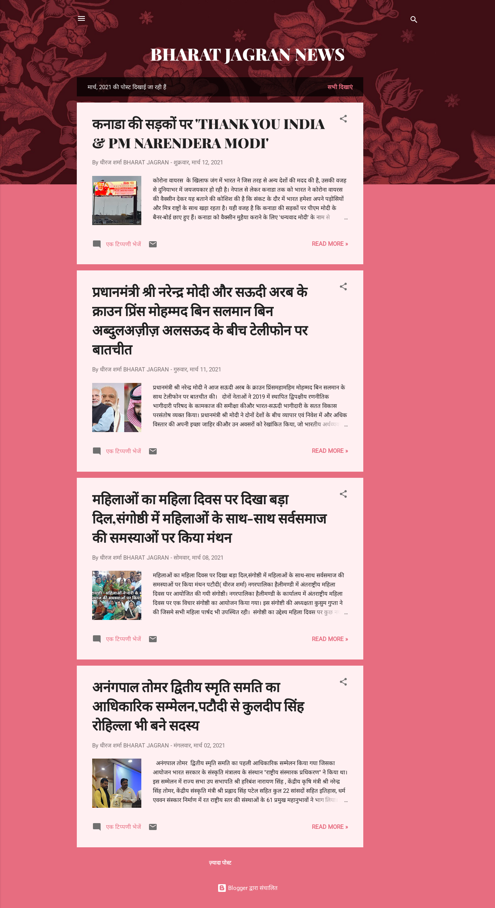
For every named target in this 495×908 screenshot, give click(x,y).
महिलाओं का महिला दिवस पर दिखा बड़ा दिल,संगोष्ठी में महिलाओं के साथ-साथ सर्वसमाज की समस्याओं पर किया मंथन (209, 517)
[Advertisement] (394, 192)
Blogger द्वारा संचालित (247, 888)
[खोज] (414, 21)
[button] (343, 120)
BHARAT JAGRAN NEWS (247, 53)
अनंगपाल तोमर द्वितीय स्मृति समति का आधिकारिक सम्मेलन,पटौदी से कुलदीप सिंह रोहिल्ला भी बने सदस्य (198, 705)
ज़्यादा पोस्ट (220, 863)
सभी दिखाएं (340, 87)
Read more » (330, 243)
